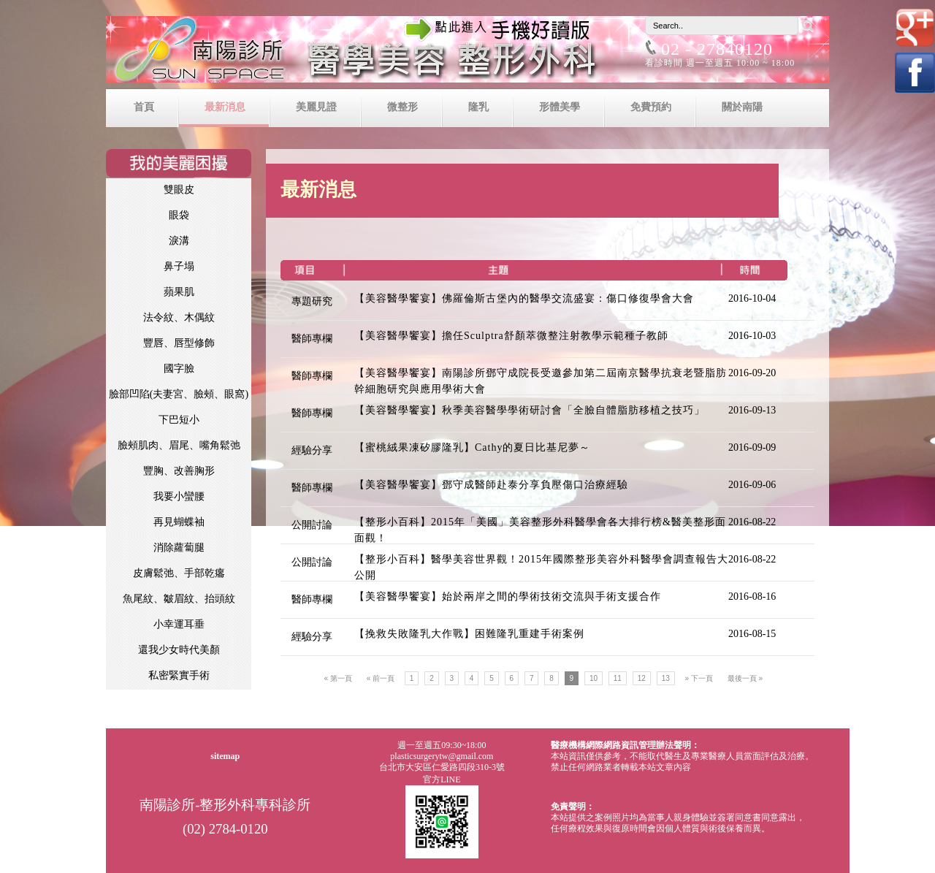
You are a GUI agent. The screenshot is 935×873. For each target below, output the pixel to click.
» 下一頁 (699, 678)
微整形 (402, 107)
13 (666, 678)
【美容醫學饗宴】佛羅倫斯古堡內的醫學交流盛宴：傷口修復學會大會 (524, 298)
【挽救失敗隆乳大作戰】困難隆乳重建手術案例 (469, 633)
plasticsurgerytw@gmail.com (441, 756)
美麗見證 (316, 107)
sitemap (225, 756)
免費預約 (650, 107)
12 (642, 678)
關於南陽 (742, 107)
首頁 (144, 107)
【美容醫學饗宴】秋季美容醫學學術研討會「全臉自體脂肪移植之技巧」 (529, 410)
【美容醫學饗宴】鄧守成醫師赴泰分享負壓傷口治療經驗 (491, 484)
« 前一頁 (380, 678)
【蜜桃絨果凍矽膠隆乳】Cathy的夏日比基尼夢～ (472, 447)
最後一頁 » (745, 678)
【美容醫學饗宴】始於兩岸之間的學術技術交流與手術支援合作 (507, 596)
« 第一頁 (338, 678)
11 (618, 678)
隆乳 (478, 107)
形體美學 (559, 107)
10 (593, 678)
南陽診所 (467, 52)
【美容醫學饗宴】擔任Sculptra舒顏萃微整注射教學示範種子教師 (511, 335)
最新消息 (225, 107)
